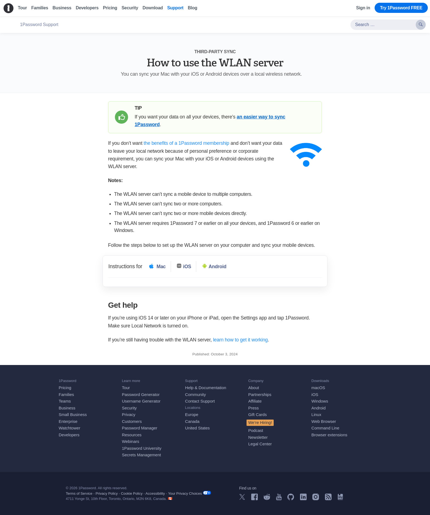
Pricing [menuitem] (110, 7)
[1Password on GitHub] (290, 498)
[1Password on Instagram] (315, 498)
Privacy (128, 414)
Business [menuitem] (62, 7)
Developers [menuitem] (87, 7)
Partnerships (259, 394)
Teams (65, 401)
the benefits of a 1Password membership (186, 143)
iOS (315, 394)
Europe (191, 414)
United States (197, 428)
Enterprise (68, 421)
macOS (318, 387)
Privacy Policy (106, 493)
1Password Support (39, 24)
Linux (316, 414)
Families (66, 394)
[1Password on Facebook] (254, 498)
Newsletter (258, 437)
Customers (132, 421)
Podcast (255, 430)
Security (129, 408)
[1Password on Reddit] (267, 498)
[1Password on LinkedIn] (303, 498)
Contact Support (200, 401)
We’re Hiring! (260, 422)
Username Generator (141, 401)
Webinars (130, 441)
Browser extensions (329, 434)
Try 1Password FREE (401, 7)
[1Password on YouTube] (279, 498)
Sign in (363, 7)
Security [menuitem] (129, 7)
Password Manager (139, 428)
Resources (132, 434)
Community (195, 394)
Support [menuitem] (175, 7)
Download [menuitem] (153, 7)
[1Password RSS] (328, 498)
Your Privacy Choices (189, 493)
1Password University (141, 448)
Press (253, 408)
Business (67, 408)
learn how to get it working (240, 340)
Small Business (73, 414)
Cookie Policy (132, 493)
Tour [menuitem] (22, 7)
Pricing (65, 387)
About (253, 387)
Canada (192, 421)
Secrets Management (141, 454)
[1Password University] (340, 498)
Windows (320, 401)
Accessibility (155, 493)
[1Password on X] (242, 498)
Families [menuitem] (39, 7)
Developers (69, 434)
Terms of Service (79, 493)
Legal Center (260, 444)
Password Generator (141, 394)
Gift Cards (257, 414)
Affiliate (255, 401)
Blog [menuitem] (192, 7)
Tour (126, 387)
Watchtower (69, 428)
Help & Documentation (205, 387)
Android (319, 408)
